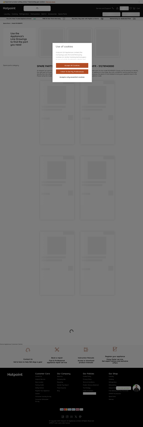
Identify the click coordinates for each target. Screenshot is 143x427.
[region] (72, 62)
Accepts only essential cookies (72, 77)
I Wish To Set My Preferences (72, 72)
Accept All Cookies (72, 65)
